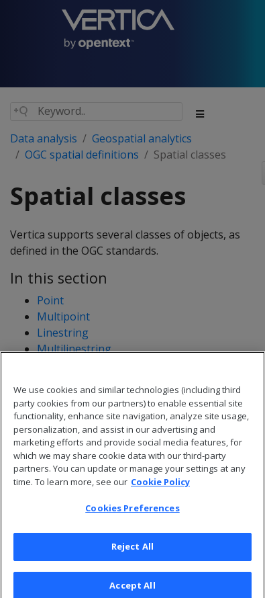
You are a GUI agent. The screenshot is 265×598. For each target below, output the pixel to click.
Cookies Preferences (132, 516)
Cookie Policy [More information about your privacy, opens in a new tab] (160, 489)
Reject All (132, 554)
